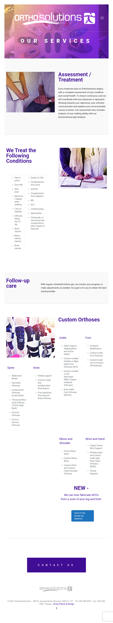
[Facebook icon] (56, 608)
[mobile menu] (102, 17)
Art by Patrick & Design (63, 604)
